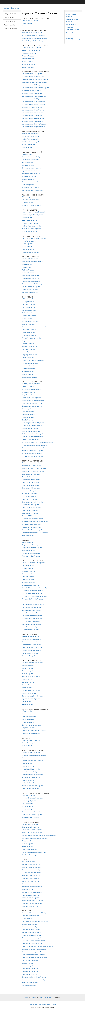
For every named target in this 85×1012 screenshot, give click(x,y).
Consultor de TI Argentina (29, 491)
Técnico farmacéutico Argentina (31, 338)
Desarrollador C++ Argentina (30, 510)
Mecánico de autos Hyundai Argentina (33, 104)
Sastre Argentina (27, 679)
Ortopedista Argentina (28, 332)
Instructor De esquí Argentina (31, 898)
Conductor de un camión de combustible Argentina (37, 946)
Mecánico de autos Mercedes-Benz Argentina (36, 87)
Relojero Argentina (27, 704)
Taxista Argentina (27, 918)
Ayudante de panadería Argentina (32, 453)
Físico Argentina (27, 809)
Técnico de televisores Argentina (32, 593)
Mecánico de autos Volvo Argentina (32, 121)
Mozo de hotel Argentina (29, 231)
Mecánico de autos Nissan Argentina (33, 113)
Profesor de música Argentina (31, 275)
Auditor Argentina (27, 23)
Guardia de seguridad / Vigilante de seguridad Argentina (39, 835)
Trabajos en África (9, 25)
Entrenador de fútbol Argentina (31, 867)
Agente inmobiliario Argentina (31, 740)
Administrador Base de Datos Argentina (34, 468)
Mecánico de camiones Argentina (32, 107)
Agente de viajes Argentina (30, 982)
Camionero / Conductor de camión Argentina (35, 921)
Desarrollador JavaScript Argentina (32, 502)
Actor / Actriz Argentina (29, 241)
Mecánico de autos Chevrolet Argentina (34, 124)
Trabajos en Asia (9, 17)
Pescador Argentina (28, 56)
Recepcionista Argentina (29, 220)
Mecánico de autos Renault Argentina (33, 101)
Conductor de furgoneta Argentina (32, 938)
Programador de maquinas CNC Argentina (35, 532)
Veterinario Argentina (28, 64)
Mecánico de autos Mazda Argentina (33, 118)
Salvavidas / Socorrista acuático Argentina (35, 838)
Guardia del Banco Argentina (31, 855)
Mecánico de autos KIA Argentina (32, 115)
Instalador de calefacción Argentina (32, 190)
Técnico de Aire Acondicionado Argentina (34, 596)
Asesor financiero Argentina (30, 136)
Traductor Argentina (28, 270)
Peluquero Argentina (28, 722)
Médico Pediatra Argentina (30, 299)
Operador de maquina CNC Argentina (33, 696)
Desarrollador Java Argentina (31, 504)
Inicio (26, 997)
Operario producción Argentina (31, 690)
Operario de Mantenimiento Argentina (33, 562)
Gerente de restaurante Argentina (32, 644)
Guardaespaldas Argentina (30, 824)
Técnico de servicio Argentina (31, 621)
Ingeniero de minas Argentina (31, 699)
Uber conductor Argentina (29, 924)
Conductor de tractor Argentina (31, 929)
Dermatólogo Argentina (29, 315)
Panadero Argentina (28, 685)
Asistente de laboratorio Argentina (32, 798)
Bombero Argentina (28, 844)
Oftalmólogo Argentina (28, 304)
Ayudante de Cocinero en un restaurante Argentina (37, 442)
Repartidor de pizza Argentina (31, 556)
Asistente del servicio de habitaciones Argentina (36, 588)
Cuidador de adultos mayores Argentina (34, 730)
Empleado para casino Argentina (32, 403)
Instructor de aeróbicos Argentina (32, 886)
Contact (53, 1004)
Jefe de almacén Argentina (30, 653)
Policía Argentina (27, 841)
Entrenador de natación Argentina (32, 872)
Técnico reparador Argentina (30, 629)
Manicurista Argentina (28, 366)
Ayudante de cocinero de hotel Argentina (34, 445)
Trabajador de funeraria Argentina (32, 425)
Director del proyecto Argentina (31, 168)
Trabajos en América (10, 14)
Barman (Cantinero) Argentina (31, 383)
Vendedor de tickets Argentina (31, 769)
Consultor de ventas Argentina (31, 788)
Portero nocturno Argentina (30, 849)
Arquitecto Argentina (28, 162)
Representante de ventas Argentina (32, 760)
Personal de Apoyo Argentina (31, 676)
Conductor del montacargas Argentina (33, 941)
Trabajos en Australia (10, 28)
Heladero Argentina (28, 780)
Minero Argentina (27, 701)
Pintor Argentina (27, 745)
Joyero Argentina (27, 687)
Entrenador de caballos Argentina (32, 903)
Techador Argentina (28, 184)
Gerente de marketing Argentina (31, 639)
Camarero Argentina (28, 411)
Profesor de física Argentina (30, 278)
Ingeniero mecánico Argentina (31, 173)
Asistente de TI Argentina (29, 493)
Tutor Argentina (26, 267)
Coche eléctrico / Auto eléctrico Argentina (34, 82)
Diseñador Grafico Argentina (30, 200)
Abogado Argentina (28, 395)
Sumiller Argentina (27, 420)
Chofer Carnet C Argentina (30, 968)
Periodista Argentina (28, 535)
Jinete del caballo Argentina (30, 895)
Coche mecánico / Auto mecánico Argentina (35, 79)
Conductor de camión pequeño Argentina (34, 957)
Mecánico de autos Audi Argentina (32, 73)
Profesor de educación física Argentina (33, 284)
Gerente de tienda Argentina (30, 636)
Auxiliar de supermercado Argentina (33, 786)
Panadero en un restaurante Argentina (33, 448)
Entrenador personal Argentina (31, 725)
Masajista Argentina (28, 719)
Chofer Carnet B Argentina (30, 974)
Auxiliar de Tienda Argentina (30, 783)
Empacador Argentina (28, 550)
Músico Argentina (27, 246)
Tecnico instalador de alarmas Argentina (34, 852)
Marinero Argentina (28, 67)
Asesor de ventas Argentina (30, 758)
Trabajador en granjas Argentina (31, 47)
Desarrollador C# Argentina (30, 513)
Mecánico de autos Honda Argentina (33, 110)
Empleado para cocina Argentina (32, 406)
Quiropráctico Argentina (29, 310)
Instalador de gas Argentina (30, 187)
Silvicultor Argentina (28, 576)
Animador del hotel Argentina (31, 252)
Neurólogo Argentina (28, 343)
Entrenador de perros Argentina (31, 906)
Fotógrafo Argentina (28, 202)
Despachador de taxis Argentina (31, 545)
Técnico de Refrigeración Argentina (32, 590)
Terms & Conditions (35, 1004)
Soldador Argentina (28, 179)
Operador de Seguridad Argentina (32, 830)
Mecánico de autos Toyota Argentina (33, 76)
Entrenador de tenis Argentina (31, 875)
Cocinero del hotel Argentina (30, 439)
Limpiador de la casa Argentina (31, 627)
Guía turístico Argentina (29, 985)
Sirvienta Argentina (27, 568)
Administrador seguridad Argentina (32, 832)
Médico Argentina (27, 318)
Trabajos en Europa (10, 21)
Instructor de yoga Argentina (30, 881)
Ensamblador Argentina (29, 693)
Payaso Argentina (27, 244)
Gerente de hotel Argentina (30, 642)
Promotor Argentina (28, 766)
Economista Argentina (28, 26)
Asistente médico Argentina (30, 321)
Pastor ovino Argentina (29, 53)
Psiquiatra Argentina (28, 371)
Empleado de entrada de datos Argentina (34, 38)
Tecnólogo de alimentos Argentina (32, 814)
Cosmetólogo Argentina (29, 716)
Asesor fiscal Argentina (29, 144)
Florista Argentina (27, 61)
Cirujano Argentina (27, 341)
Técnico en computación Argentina (32, 519)
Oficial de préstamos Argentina (31, 142)
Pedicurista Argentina (28, 368)
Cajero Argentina (27, 763)
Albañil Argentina (27, 154)
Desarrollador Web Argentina (31, 474)
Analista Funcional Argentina (30, 139)
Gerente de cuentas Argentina (31, 752)
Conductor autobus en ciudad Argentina (34, 977)
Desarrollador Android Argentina (31, 479)
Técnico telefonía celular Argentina (32, 599)
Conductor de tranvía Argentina (31, 927)
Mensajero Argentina (28, 966)
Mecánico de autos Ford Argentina (32, 99)
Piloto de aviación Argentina (30, 960)
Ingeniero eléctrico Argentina (30, 171)
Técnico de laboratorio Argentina (32, 812)
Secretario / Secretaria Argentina (32, 32)
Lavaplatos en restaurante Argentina (33, 456)
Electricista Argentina (28, 571)
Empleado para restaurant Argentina (33, 400)
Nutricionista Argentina (29, 329)
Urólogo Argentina (27, 352)
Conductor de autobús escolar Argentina (34, 949)
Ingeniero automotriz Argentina (31, 90)
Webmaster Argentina (28, 477)
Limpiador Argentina (28, 565)
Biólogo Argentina (27, 806)
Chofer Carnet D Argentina (30, 971)
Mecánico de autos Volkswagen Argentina (34, 96)
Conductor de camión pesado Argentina (34, 952)
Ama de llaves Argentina (29, 743)
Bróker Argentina (27, 147)
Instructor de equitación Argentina (32, 892)
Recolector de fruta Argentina (31, 50)
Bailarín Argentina (27, 889)
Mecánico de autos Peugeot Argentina (33, 126)
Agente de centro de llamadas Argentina (34, 212)
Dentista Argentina (27, 313)
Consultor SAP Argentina (29, 516)
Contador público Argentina (30, 20)
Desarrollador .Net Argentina (30, 485)
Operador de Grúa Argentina (30, 159)
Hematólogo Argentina (28, 349)
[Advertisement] (73, 70)
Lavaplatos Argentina (28, 392)
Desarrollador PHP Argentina (31, 488)
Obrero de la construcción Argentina (33, 157)
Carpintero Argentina (28, 671)
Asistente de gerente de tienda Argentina (34, 41)
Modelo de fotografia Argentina (31, 205)
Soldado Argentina (27, 846)
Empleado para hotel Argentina (31, 397)
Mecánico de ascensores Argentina (32, 618)
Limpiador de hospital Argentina (31, 607)
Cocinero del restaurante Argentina (32, 436)
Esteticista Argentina (28, 714)
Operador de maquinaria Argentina (32, 662)
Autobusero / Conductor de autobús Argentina (36, 913)
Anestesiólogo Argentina (29, 346)
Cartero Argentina (27, 542)
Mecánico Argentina (28, 665)
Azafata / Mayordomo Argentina (31, 226)
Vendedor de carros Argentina (31, 777)
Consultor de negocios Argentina (32, 647)
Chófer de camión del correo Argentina (33, 954)
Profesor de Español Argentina (31, 286)
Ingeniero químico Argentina (30, 817)
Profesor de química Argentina (31, 281)
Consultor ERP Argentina (29, 499)
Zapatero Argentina (28, 673)
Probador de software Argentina (31, 527)
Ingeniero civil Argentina (29, 176)
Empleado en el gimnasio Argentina (33, 900)
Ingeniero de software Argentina (31, 524)
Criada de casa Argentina (29, 602)
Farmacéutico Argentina (29, 335)
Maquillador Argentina (28, 728)
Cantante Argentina (28, 249)
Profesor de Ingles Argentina (30, 259)
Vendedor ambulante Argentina (31, 772)
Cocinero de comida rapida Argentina (33, 434)
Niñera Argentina (27, 711)
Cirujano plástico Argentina (30, 355)
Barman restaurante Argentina (31, 431)
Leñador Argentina (27, 668)
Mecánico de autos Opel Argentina (32, 93)
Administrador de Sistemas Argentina (33, 471)
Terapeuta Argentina (28, 357)
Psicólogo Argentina (28, 302)
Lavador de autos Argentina (30, 585)
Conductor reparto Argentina (30, 915)
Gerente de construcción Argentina (32, 182)
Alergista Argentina (27, 374)
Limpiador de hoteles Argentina (31, 624)
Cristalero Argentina (28, 579)
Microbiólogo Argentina (29, 801)
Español (33, 997)
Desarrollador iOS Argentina (30, 482)
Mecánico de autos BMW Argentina (32, 85)
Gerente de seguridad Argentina (31, 650)
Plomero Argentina (27, 574)
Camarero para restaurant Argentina (33, 423)
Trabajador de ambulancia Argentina (33, 360)
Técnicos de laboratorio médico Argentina (34, 327)
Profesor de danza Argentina (30, 884)
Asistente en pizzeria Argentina (31, 228)
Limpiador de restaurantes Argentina (33, 604)
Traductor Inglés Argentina (30, 289)
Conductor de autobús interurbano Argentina (35, 980)
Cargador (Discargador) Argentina (32, 547)
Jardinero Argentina (28, 58)
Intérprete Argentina (28, 273)
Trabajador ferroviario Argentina (31, 935)
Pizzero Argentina (27, 409)
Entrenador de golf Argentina (30, 878)
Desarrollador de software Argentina (33, 463)
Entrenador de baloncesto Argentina (33, 870)
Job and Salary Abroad (11, 8)
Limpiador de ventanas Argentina (32, 613)
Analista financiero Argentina (30, 133)
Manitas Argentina (27, 217)
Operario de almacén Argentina (31, 553)
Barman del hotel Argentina (30, 428)
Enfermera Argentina (28, 324)
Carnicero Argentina (28, 682)
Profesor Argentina (27, 264)
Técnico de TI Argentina (29, 496)
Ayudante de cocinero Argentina (31, 389)
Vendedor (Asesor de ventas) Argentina (34, 755)
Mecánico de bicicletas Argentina (32, 615)
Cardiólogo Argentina (28, 307)
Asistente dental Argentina (30, 363)
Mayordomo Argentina (28, 414)
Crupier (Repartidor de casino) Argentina (34, 238)
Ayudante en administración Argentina (33, 35)
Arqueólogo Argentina (28, 795)
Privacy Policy (46, 1004)
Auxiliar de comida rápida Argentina (33, 450)
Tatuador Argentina (27, 197)
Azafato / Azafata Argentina (30, 223)
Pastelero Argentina (28, 417)
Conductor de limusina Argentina (32, 943)
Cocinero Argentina (28, 386)
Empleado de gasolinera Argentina (32, 215)
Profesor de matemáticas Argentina (32, 261)
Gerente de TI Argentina (29, 656)
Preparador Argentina (28, 861)
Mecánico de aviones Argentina (31, 610)
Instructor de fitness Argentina (31, 864)
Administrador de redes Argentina (32, 466)
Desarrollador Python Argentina (31, 507)
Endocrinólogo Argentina (29, 377)
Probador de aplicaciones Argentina (33, 530)
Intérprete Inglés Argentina (30, 292)
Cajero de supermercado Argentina (32, 774)
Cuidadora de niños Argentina (31, 733)
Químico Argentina (27, 803)
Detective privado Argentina (30, 827)
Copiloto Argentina (27, 963)
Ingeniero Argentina (28, 165)
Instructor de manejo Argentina (31, 932)
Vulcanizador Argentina (29, 582)
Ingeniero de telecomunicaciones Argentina (35, 521)
